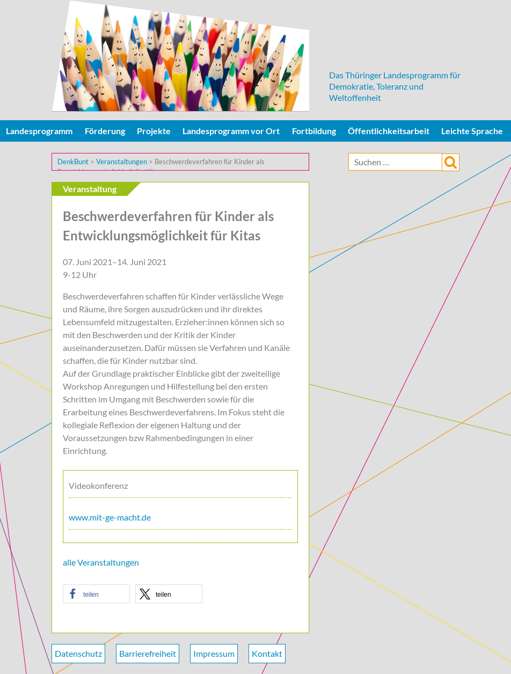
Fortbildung (314, 131)
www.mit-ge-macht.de (110, 517)
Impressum (214, 653)
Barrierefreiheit (147, 653)
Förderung (105, 131)
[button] (96, 593)
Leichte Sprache (472, 131)
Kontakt (267, 653)
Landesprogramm (39, 131)
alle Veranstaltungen (101, 562)
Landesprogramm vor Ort (231, 131)
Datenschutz (78, 653)
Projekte (154, 131)
